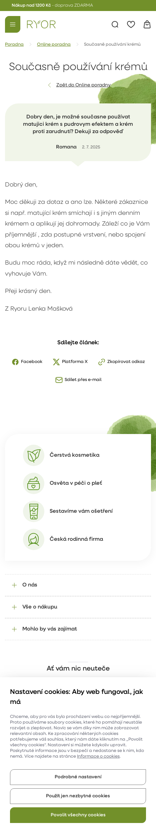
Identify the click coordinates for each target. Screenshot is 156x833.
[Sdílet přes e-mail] (78, 380)
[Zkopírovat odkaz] (121, 362)
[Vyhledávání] (115, 24)
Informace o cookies (98, 756)
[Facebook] (26, 362)
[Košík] (147, 24)
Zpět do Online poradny (83, 85)
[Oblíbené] (131, 24)
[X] (70, 362)
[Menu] (12, 24)
